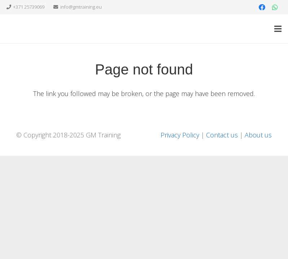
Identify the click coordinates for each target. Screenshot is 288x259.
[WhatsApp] (275, 7)
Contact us (222, 135)
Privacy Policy (180, 135)
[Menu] (278, 29)
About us (258, 135)
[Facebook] (262, 7)
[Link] (23, 29)
